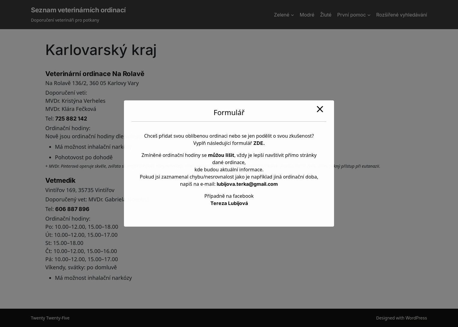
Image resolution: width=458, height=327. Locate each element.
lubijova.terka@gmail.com (247, 184)
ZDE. (259, 143)
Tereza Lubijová (229, 203)
